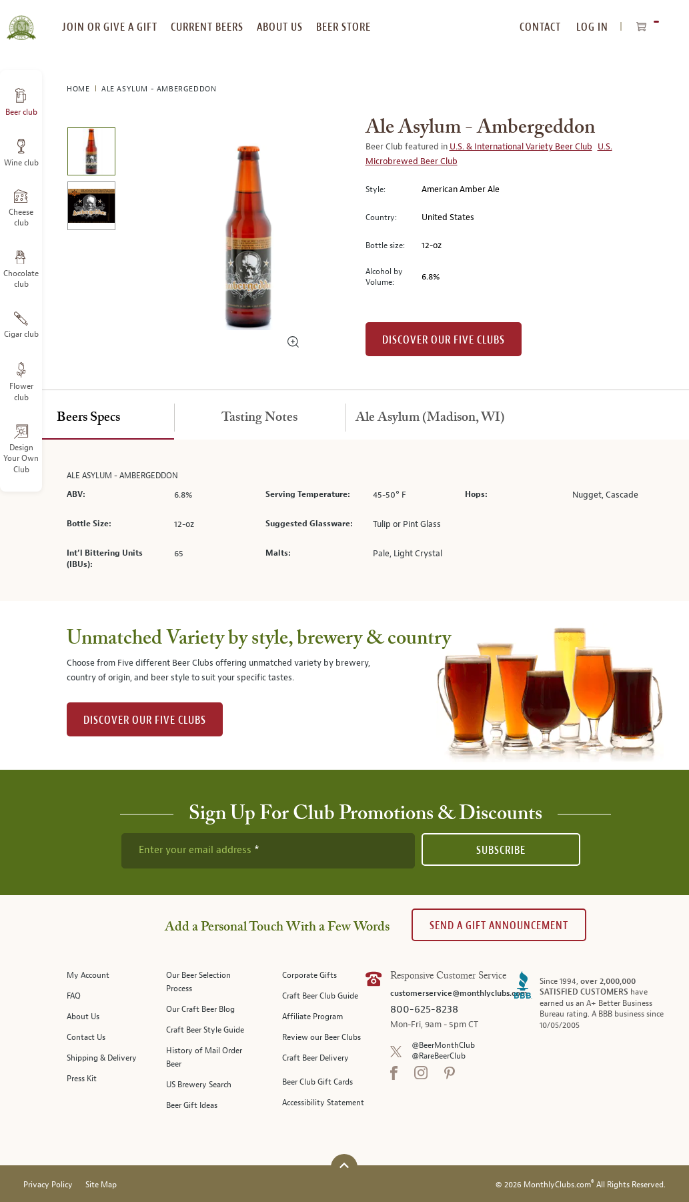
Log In (592, 27)
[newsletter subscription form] (268, 850)
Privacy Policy (48, 1185)
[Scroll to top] (344, 1165)
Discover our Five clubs (443, 340)
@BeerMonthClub (443, 1046)
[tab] (88, 418)
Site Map (101, 1185)
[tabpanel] (344, 521)
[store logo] (21, 20)
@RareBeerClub (439, 1056)
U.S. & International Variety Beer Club (521, 146)
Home (79, 89)
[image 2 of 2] (91, 208)
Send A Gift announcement (499, 925)
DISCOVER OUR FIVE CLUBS (144, 720)
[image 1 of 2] (91, 154)
